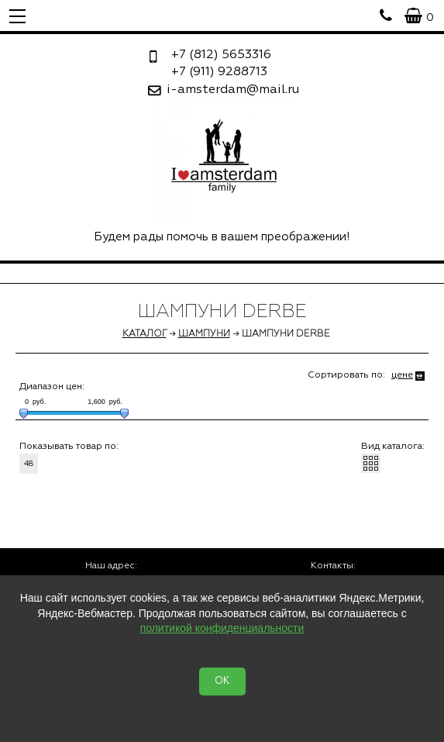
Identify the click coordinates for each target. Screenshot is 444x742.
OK (222, 681)
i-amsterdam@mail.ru (233, 90)
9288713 (219, 72)
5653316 (221, 55)
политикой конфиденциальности (222, 628)
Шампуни (204, 334)
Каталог (144, 334)
